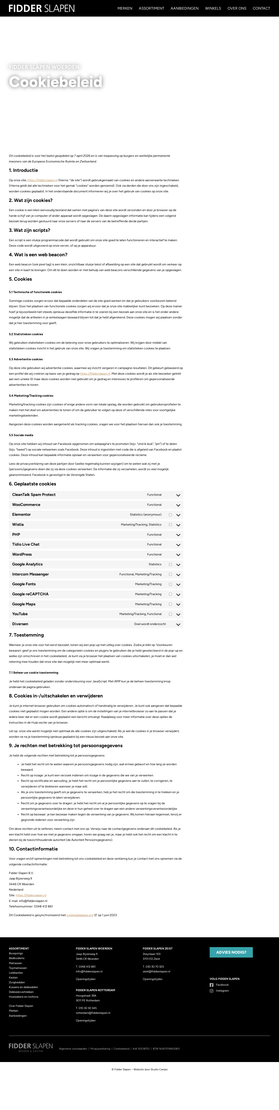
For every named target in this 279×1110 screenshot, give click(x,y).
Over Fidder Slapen (21, 1006)
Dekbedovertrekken (21, 992)
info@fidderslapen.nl (89, 971)
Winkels (213, 8)
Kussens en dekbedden (23, 987)
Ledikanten (16, 972)
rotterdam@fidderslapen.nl (93, 1012)
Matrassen (15, 963)
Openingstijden (85, 979)
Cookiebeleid (121, 1048)
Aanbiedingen (185, 8)
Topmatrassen (18, 968)
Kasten (13, 977)
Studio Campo (159, 1069)
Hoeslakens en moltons (23, 996)
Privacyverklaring (100, 1048)
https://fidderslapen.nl (42, 180)
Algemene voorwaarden (73, 1048)
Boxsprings (16, 953)
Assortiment (151, 8)
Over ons (237, 8)
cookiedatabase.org (79, 915)
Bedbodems (16, 958)
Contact (261, 8)
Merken (124, 8)
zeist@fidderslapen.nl (156, 971)
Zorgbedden (17, 982)
